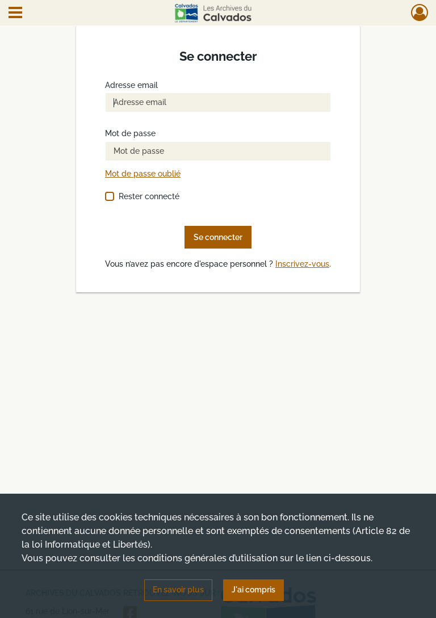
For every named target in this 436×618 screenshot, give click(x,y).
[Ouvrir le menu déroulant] (15, 13)
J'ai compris (253, 589)
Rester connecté (149, 196)
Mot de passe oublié (143, 174)
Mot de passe (130, 133)
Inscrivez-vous (302, 264)
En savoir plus (178, 589)
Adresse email (131, 85)
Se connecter (218, 237)
